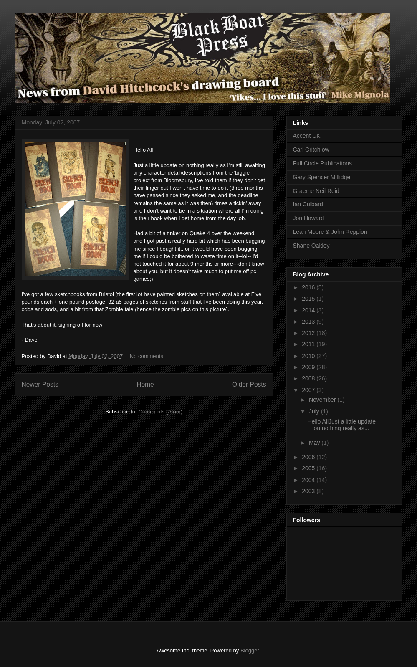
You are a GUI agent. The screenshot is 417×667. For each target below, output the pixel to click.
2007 (309, 390)
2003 (309, 491)
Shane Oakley (311, 245)
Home (145, 384)
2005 (309, 468)
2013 (309, 321)
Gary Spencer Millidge (322, 177)
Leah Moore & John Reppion (330, 231)
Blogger (249, 650)
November (323, 399)
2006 (309, 457)
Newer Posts (40, 384)
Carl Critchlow (311, 149)
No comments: (148, 356)
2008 (309, 378)
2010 (309, 356)
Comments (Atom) (160, 411)
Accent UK (307, 135)
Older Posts (249, 384)
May (315, 442)
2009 (309, 367)
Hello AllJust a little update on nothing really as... (341, 425)
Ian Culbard (308, 204)
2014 (309, 310)
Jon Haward (308, 218)
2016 (309, 287)
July (315, 411)
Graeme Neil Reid (316, 191)
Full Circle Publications (322, 163)
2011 (309, 344)
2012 (309, 333)
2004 (309, 480)
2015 (309, 298)
